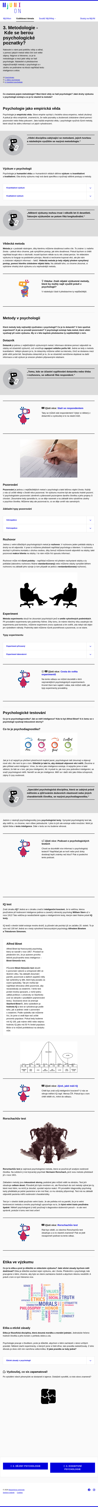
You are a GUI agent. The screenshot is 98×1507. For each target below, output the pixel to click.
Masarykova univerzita (16, 1490)
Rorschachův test (68, 1225)
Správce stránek (8, 1493)
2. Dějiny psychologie (12, 80)
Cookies (20, 1493)
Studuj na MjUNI (87, 18)
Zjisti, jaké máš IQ (68, 1086)
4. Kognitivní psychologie (14, 82)
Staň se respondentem (70, 408)
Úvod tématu (9, 77)
